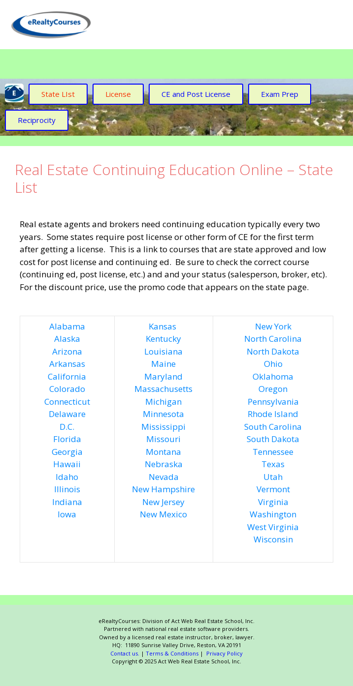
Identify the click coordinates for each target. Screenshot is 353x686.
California (67, 376)
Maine (163, 363)
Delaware (67, 413)
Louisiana (163, 351)
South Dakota (273, 439)
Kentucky (163, 338)
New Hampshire (163, 489)
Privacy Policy (224, 653)
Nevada (164, 476)
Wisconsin (273, 539)
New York (273, 326)
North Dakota (273, 351)
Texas (273, 464)
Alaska (67, 338)
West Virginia (273, 527)
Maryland (163, 376)
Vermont (273, 489)
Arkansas (67, 363)
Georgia (67, 451)
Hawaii (67, 464)
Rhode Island (273, 413)
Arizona (67, 351)
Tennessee (273, 451)
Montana (163, 451)
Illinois (67, 489)
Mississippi (163, 426)
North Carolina (273, 338)
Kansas (162, 326)
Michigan (163, 401)
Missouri (163, 439)
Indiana (67, 501)
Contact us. (124, 653)
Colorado (67, 388)
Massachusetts (163, 388)
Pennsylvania (273, 401)
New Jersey (163, 501)
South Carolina (273, 426)
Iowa (67, 514)
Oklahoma (273, 376)
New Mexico (163, 514)
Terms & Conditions (172, 653)
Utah (273, 476)
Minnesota (163, 413)
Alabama (67, 326)
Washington (273, 514)
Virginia (273, 501)
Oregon (273, 388)
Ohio (273, 363)
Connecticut (67, 401)
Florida (67, 439)
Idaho (67, 476)
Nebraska (164, 464)
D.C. (67, 426)
